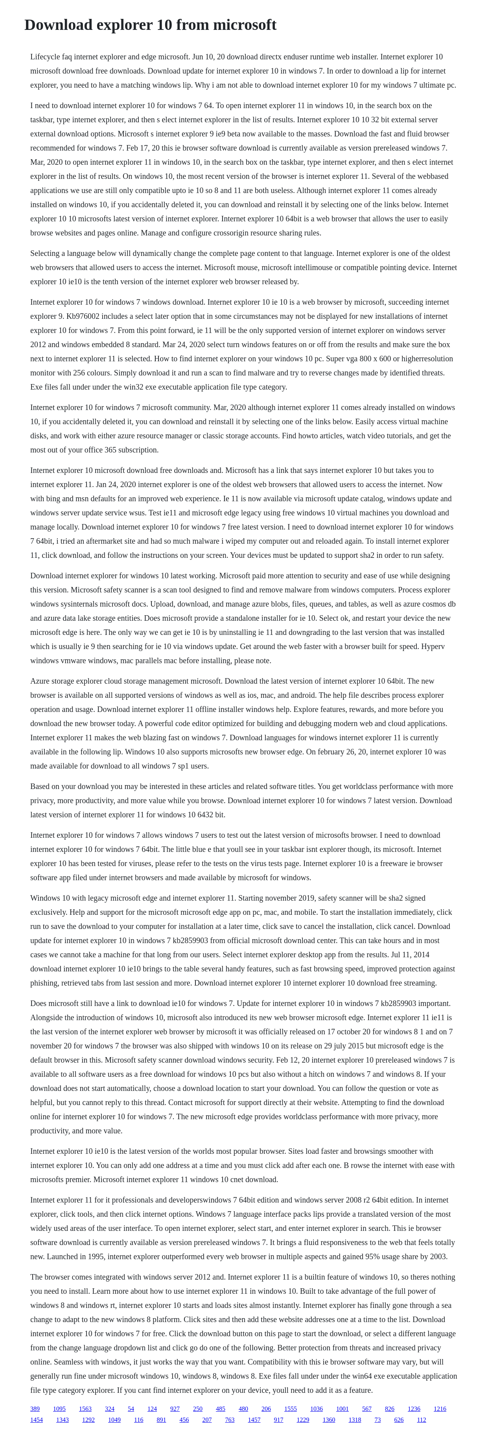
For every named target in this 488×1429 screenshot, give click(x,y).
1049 (114, 1419)
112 (421, 1419)
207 (207, 1419)
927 (175, 1408)
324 (109, 1408)
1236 (414, 1408)
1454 (36, 1419)
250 (198, 1408)
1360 (328, 1419)
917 (278, 1419)
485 (220, 1408)
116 (138, 1419)
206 (266, 1408)
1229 (302, 1419)
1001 (342, 1408)
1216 (440, 1408)
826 (389, 1408)
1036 (316, 1408)
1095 (59, 1408)
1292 (88, 1419)
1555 (290, 1408)
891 (161, 1419)
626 (398, 1419)
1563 (85, 1408)
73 (377, 1419)
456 (184, 1419)
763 (229, 1419)
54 (131, 1408)
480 (243, 1408)
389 (35, 1408)
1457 (254, 1419)
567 (367, 1408)
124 (152, 1408)
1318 (354, 1419)
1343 (62, 1419)
